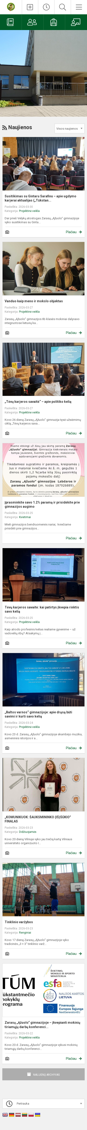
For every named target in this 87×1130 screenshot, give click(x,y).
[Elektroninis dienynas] (11, 22)
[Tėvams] (32, 22)
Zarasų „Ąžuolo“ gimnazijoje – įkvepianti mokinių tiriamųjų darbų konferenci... (42, 1025)
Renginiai (25, 932)
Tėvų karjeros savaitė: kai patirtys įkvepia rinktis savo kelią (42, 609)
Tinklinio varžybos (19, 922)
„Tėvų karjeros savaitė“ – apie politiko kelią (38, 401)
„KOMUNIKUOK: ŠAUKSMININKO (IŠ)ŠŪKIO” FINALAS (38, 819)
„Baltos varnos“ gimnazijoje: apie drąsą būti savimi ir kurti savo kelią (38, 714)
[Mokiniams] (54, 22)
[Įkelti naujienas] (30, 7)
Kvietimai (25, 517)
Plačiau (71, 232)
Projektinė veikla (29, 211)
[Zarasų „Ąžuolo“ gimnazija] (11, 6)
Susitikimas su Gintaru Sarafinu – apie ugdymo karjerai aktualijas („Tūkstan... (40, 198)
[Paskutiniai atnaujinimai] (46, 7)
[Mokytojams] (76, 22)
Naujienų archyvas (46, 1074)
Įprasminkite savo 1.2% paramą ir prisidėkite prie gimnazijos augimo (42, 504)
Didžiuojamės (27, 832)
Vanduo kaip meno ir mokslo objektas (34, 301)
